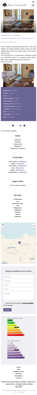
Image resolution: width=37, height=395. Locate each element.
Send (7, 310)
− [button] (3, 227)
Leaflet (34, 263)
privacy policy (28, 303)
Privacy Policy (29, 390)
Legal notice (31, 382)
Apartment (16, 35)
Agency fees (10, 384)
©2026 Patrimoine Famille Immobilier (13, 382)
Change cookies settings (24, 384)
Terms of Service (17, 392)
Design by (18, 386)
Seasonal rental (6, 35)
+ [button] (3, 225)
